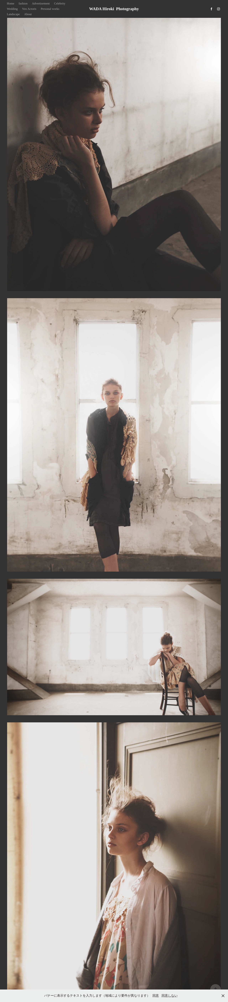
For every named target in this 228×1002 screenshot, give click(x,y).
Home (10, 3)
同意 (155, 995)
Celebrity (59, 3)
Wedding (12, 9)
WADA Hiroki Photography (114, 9)
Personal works (50, 9)
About (28, 14)
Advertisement (41, 3)
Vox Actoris (29, 9)
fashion (23, 3)
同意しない (170, 995)
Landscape (13, 14)
